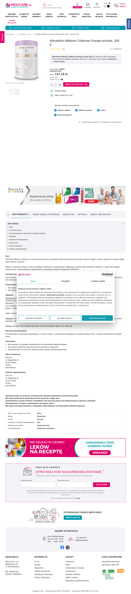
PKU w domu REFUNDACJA (111, 15)
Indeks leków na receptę (75, 568)
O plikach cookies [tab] (98, 281)
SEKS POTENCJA (61, 15)
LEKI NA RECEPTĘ (99, 15)
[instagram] (68, 547)
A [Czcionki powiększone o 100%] (109, 3)
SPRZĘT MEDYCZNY (86, 15)
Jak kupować (71, 571)
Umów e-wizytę (73, 517)
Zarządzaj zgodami (65, 318)
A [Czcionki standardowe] (104, 3)
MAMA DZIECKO (49, 15)
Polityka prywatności (42, 571)
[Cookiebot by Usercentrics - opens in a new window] (103, 274)
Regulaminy (39, 568)
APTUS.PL (95, 591)
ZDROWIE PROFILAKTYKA (11, 15)
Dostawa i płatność (73, 574)
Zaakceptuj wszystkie (97, 318)
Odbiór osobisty (72, 577)
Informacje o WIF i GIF (110, 565)
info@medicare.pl (81, 540)
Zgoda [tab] (32, 281)
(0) (64, 49)
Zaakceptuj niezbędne (33, 318)
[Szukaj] (44, 5)
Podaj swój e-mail (62, 480)
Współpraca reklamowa (43, 574)
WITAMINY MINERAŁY (36, 15)
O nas (36, 562)
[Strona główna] (9, 34)
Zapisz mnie (102, 485)
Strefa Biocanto (12, 22)
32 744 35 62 (81, 538)
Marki (68, 565)
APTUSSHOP (65, 591)
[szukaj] (52, 5)
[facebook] (62, 547)
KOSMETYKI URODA (24, 15)
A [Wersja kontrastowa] (108, 6)
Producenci (70, 562)
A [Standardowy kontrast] (105, 6)
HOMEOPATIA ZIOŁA (74, 15)
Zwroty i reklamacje (41, 577)
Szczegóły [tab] (65, 281)
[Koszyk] (115, 5)
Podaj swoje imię (26, 480)
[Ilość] (56, 84)
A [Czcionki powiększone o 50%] (107, 3)
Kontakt (37, 565)
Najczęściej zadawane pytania (77, 581)
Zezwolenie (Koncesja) (110, 562)
